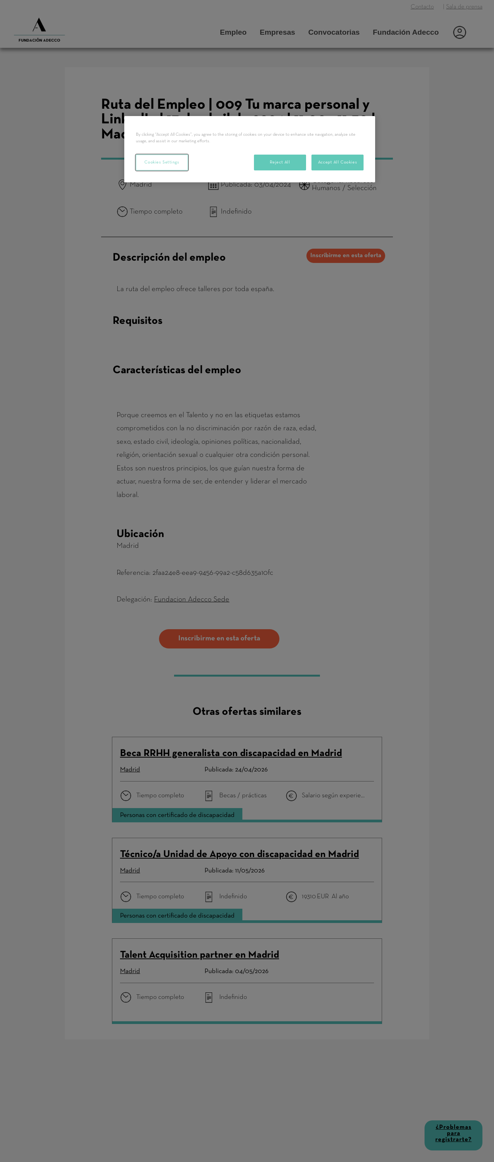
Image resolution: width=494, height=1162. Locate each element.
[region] (249, 149)
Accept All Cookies (337, 162)
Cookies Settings (161, 162)
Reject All (280, 162)
